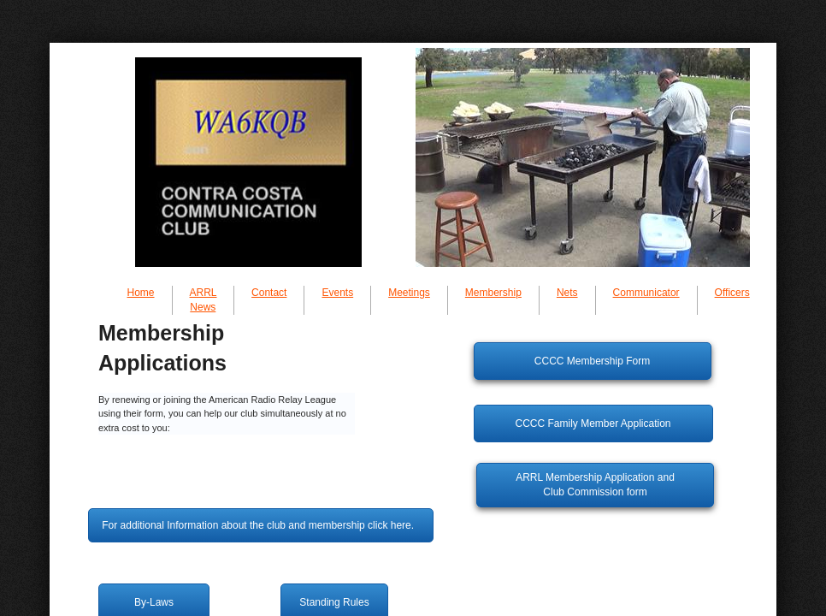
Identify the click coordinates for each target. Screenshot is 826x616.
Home (141, 293)
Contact (268, 293)
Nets (567, 293)
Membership (493, 293)
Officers (732, 293)
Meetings (409, 293)
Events (337, 293)
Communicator (646, 293)
